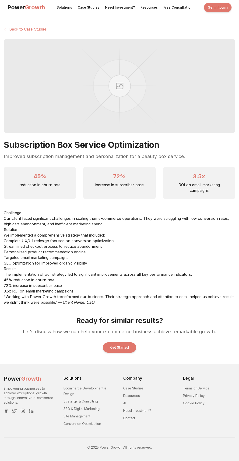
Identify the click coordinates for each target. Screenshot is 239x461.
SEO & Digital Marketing (81, 409)
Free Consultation (178, 7)
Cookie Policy (193, 403)
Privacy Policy (194, 396)
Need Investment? (120, 7)
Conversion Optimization (82, 424)
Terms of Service (196, 388)
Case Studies (88, 7)
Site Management (76, 416)
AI (124, 403)
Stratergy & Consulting (80, 401)
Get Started (119, 347)
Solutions (64, 7)
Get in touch (218, 7)
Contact (129, 418)
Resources (149, 7)
